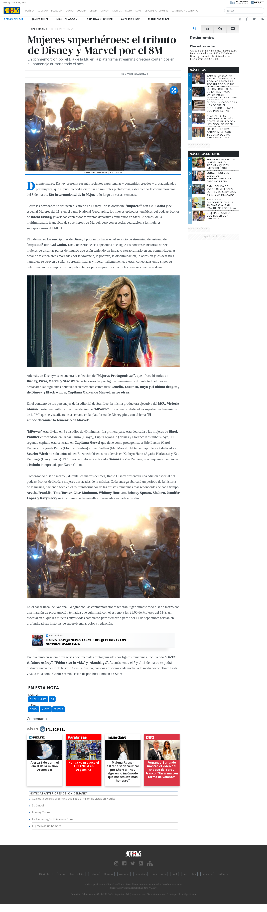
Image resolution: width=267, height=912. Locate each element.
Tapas (157, 10)
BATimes (223, 874)
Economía (62, 10)
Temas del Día (14, 19)
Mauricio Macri (159, 19)
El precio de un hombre (46, 826)
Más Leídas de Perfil (204, 154)
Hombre (108, 874)
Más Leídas (198, 70)
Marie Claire (77, 874)
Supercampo (159, 874)
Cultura (91, 10)
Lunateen (207, 874)
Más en (45, 729)
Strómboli (38, 805)
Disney (33, 709)
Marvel (46, 709)
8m (52, 699)
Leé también (56, 635)
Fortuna (94, 874)
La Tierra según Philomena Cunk (52, 819)
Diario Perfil (46, 874)
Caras (61, 874)
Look (175, 874)
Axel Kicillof (130, 19)
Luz (185, 874)
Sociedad (46, 10)
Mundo (77, 10)
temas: (32, 704)
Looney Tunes (41, 812)
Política (31, 10)
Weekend (124, 874)
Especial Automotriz (179, 10)
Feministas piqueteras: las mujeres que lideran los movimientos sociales (86, 642)
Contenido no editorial (213, 10)
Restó (146, 10)
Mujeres (58, 709)
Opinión (118, 10)
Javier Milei (40, 19)
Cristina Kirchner (100, 19)
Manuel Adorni (67, 19)
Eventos (133, 10)
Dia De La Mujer (38, 699)
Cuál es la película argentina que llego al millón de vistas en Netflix (73, 798)
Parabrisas (141, 874)
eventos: (33, 694)
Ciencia (105, 10)
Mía (194, 874)
